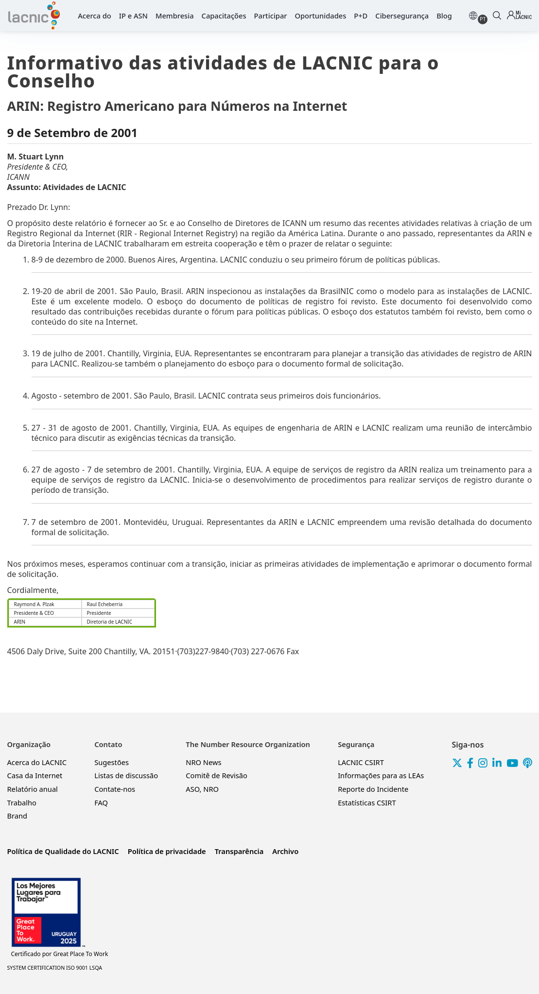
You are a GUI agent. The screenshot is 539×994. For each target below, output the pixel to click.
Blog (444, 15)
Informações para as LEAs (381, 775)
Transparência (239, 851)
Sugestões (111, 762)
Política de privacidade (167, 851)
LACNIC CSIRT (361, 762)
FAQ (101, 802)
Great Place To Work (59, 954)
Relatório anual (32, 789)
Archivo (285, 851)
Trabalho (21, 802)
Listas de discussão (126, 775)
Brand (17, 815)
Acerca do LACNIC (37, 762)
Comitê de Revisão (216, 775)
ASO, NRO (202, 789)
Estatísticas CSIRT (367, 802)
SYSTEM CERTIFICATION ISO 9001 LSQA (55, 967)
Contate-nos (114, 789)
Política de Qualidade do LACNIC (63, 851)
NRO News (203, 762)
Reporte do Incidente (373, 789)
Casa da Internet (35, 775)
